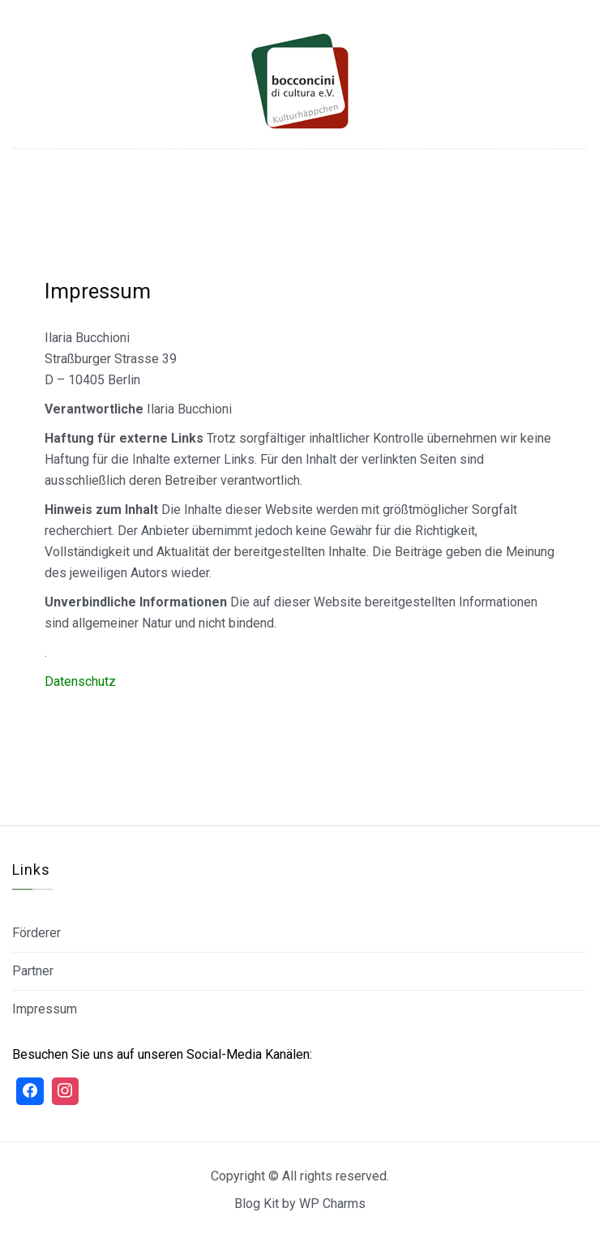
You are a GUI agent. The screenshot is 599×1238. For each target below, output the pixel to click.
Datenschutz (80, 681)
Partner (32, 971)
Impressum (44, 1009)
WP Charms (332, 1203)
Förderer (36, 932)
